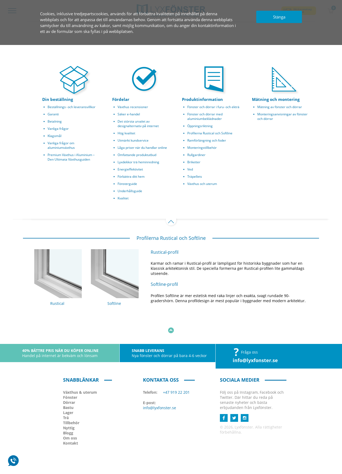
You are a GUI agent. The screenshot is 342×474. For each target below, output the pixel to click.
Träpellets (194, 176)
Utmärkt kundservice (133, 140)
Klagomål (54, 136)
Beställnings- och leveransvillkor (71, 107)
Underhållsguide (130, 191)
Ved (190, 169)
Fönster (70, 378)
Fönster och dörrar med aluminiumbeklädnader (205, 116)
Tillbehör (71, 403)
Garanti (53, 114)
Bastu (68, 388)
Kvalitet (123, 198)
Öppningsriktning (200, 126)
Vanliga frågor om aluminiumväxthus (61, 145)
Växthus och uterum (202, 183)
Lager (68, 393)
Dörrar (69, 383)
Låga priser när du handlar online (142, 147)
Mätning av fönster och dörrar (279, 107)
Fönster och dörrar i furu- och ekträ (213, 107)
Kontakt (70, 423)
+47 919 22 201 (176, 373)
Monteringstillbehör (202, 147)
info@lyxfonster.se (255, 341)
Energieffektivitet (130, 169)
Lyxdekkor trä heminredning (138, 162)
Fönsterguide (127, 183)
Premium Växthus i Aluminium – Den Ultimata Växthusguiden (71, 157)
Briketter (193, 162)
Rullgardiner (196, 155)
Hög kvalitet (126, 133)
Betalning (55, 121)
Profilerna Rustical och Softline (209, 133)
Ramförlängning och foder (206, 140)
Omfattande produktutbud (137, 155)
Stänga (279, 17)
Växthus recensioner (133, 107)
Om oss (70, 418)
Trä (66, 398)
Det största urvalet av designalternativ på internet (138, 123)
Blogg (68, 413)
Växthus (80, 373)
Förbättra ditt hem (131, 176)
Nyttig (69, 408)
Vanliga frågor (58, 128)
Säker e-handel (129, 114)
